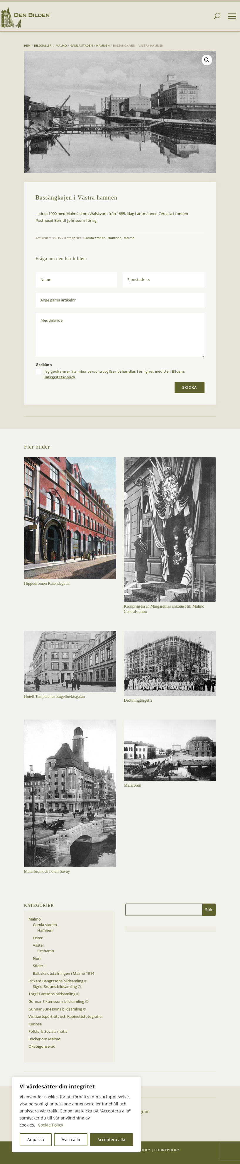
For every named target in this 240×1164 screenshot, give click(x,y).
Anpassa (35, 1139)
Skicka (189, 387)
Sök (208, 909)
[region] (76, 1114)
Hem (27, 45)
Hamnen (103, 45)
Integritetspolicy (60, 376)
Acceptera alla (111, 1139)
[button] (207, 60)
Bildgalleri (43, 45)
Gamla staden (81, 45)
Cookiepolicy (166, 1150)
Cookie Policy (50, 1125)
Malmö (61, 45)
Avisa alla (71, 1139)
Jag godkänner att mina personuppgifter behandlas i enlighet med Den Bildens (115, 374)
